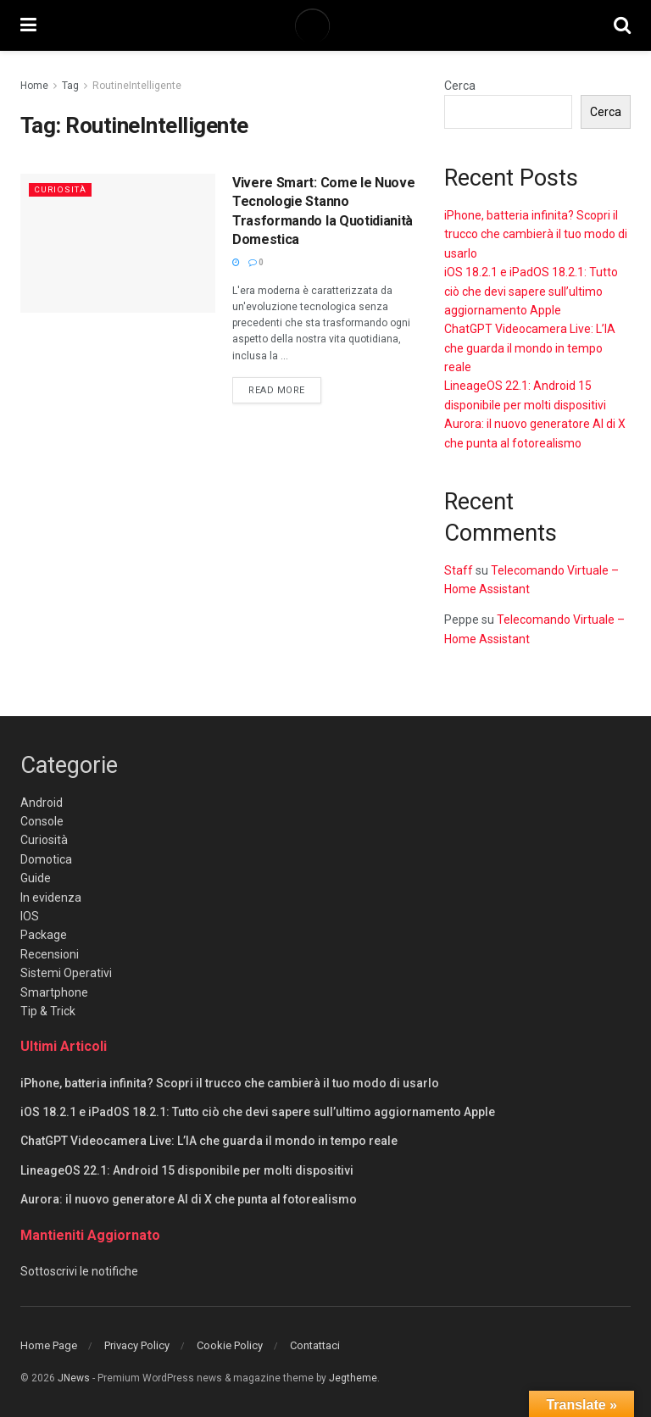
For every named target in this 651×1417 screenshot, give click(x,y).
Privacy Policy (137, 1345)
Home (34, 86)
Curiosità (62, 189)
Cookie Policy (230, 1345)
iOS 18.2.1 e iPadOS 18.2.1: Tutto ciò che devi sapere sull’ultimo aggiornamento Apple (531, 291)
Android (41, 802)
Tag (70, 86)
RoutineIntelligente (136, 86)
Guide (35, 878)
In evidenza (50, 897)
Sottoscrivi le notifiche (79, 1271)
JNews (74, 1378)
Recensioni (49, 954)
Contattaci (315, 1345)
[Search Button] (622, 25)
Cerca (460, 85)
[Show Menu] (28, 25)
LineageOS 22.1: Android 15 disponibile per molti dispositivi (186, 1170)
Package (43, 935)
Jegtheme (353, 1378)
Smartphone (54, 992)
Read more (284, 389)
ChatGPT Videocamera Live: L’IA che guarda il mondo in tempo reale (529, 348)
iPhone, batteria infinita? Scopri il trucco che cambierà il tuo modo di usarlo (535, 234)
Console (42, 821)
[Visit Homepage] (324, 25)
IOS (29, 916)
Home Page (48, 1345)
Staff (458, 570)
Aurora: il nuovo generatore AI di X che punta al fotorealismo (188, 1199)
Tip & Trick (47, 1011)
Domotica (46, 859)
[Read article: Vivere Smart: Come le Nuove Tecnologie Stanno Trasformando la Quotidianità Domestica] (117, 243)
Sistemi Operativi (66, 973)
